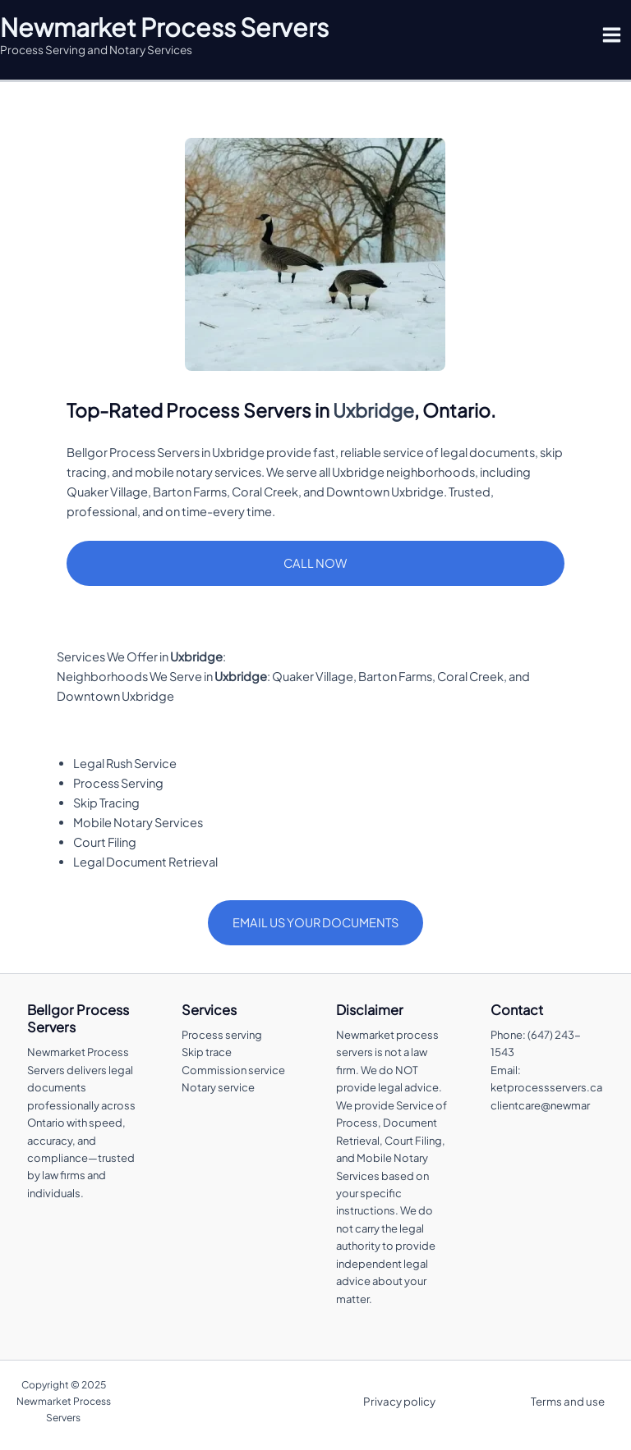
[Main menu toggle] (611, 35)
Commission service (233, 1070)
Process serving (222, 1034)
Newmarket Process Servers (164, 27)
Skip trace (207, 1052)
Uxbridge (373, 410)
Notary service (218, 1087)
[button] (315, 563)
